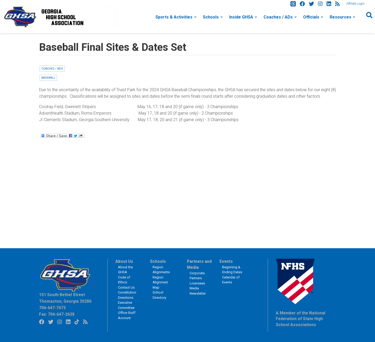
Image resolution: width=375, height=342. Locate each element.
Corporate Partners (197, 275)
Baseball (48, 77)
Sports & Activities (173, 17)
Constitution (127, 292)
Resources (340, 17)
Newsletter (198, 293)
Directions (125, 298)
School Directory (159, 295)
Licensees (197, 283)
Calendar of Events (231, 279)
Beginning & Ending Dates (232, 269)
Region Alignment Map (160, 282)
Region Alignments (161, 269)
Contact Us (126, 287)
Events (226, 261)
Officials (311, 17)
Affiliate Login (355, 3)
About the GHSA (125, 269)
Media (194, 288)
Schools (211, 17)
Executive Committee (126, 305)
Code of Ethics (124, 279)
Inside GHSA (241, 17)
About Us (124, 261)
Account (124, 318)
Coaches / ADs (278, 17)
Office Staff (126, 313)
